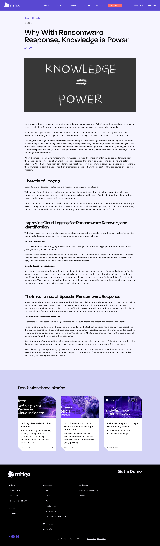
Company (87, 5)
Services (11, 508)
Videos (48, 501)
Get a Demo (115, 5)
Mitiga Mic (152, 5)
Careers (99, 5)
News (48, 496)
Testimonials (51, 506)
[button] (49, 5)
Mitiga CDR (15, 490)
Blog (48, 490)
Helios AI (14, 496)
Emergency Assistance (88, 490)
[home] (12, 5)
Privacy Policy (101, 539)
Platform (11, 485)
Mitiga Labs (138, 5)
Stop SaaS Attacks (53, 511)
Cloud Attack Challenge (56, 516)
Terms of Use (91, 539)
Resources (47, 485)
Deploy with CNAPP (18, 501)
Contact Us (83, 485)
